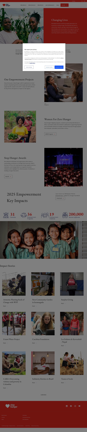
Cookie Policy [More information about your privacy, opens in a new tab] (32, 63)
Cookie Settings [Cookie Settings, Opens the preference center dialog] (29, 67)
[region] (44, 57)
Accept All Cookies (59, 67)
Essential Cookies (49, 67)
